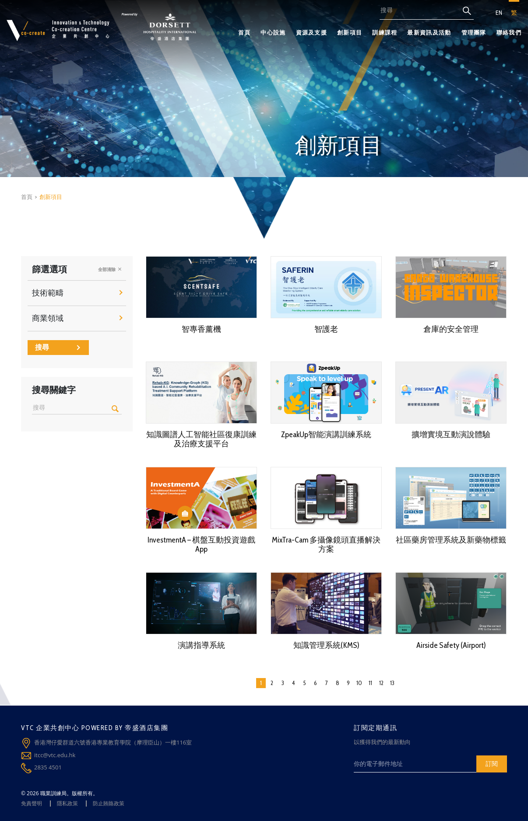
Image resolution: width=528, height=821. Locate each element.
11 (370, 683)
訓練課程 (384, 32)
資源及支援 (311, 32)
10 (359, 683)
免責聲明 (31, 803)
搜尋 (57, 347)
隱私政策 (67, 803)
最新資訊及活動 (429, 32)
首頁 (244, 32)
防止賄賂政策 (108, 803)
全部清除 (110, 269)
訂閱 (492, 763)
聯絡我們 (508, 32)
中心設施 (272, 32)
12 (381, 683)
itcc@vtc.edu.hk (54, 755)
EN (499, 13)
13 (392, 683)
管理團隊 (473, 32)
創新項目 (349, 32)
